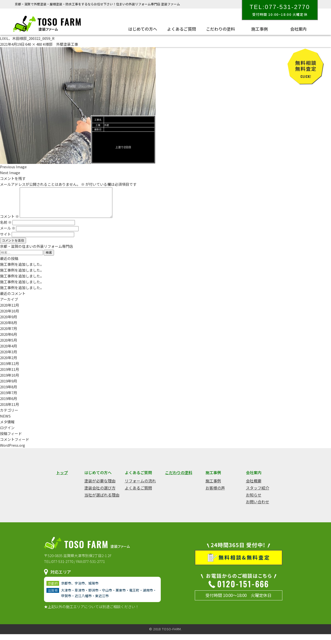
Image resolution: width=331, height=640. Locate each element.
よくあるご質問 (181, 29)
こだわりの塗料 (220, 29)
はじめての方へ (142, 29)
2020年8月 (8, 328)
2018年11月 (9, 410)
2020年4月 (8, 351)
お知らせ (253, 501)
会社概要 (253, 486)
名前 (6, 228)
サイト (5, 239)
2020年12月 (9, 310)
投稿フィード (11, 439)
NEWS (5, 421)
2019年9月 (8, 386)
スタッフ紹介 (257, 494)
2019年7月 (8, 398)
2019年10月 (9, 380)
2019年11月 (9, 375)
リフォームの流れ (140, 486)
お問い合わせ (257, 507)
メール (7, 233)
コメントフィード (14, 445)
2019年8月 (8, 392)
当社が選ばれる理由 (101, 501)
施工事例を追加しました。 (22, 270)
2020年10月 (9, 316)
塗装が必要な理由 (100, 486)
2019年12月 (9, 369)
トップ (62, 478)
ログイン (7, 433)
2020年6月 (8, 340)
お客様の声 (215, 494)
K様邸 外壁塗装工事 (60, 44)
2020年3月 (8, 357)
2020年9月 (8, 322)
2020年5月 (8, 345)
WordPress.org (12, 450)
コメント (9, 222)
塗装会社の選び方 (100, 494)
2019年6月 (8, 404)
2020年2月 (8, 363)
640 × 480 (33, 44)
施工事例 (259, 29)
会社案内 (298, 29)
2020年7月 (8, 334)
